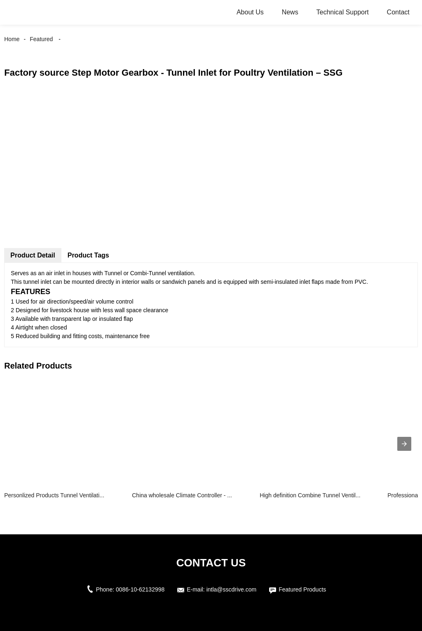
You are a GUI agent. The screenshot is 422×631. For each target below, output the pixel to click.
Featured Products (302, 589)
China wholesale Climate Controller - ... (182, 495)
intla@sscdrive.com (231, 589)
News (290, 12)
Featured (41, 39)
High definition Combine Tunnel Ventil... (310, 495)
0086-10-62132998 (140, 589)
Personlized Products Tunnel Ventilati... (54, 495)
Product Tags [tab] (88, 255)
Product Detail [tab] (32, 255)
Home (11, 39)
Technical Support (342, 12)
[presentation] (404, 444)
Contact (398, 12)
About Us (250, 12)
